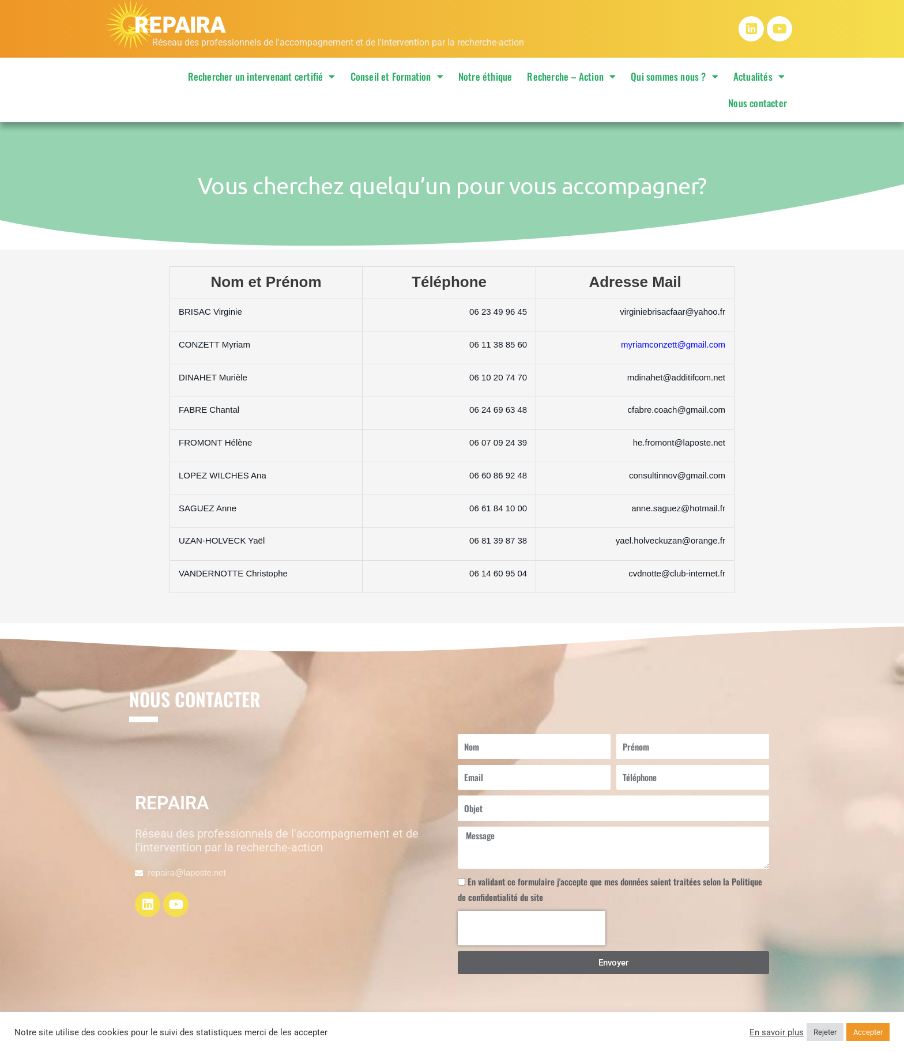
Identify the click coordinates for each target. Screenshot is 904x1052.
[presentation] (531, 928)
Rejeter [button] (825, 1032)
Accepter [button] (868, 1032)
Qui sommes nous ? (674, 76)
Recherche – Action (571, 76)
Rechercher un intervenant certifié (262, 76)
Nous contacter (757, 103)
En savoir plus (776, 1032)
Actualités (759, 76)
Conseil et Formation (397, 76)
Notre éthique (485, 76)
